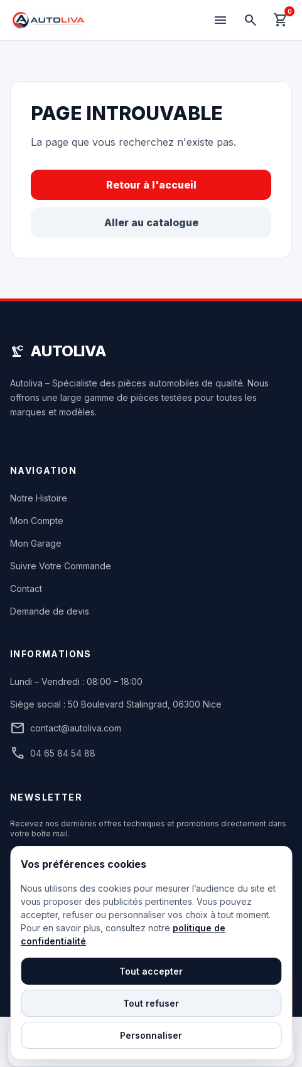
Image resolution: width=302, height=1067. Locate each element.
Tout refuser (151, 1003)
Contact (26, 588)
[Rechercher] (250, 20)
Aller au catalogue (151, 222)
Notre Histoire (38, 498)
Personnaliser (151, 1035)
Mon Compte (36, 520)
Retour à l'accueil (151, 184)
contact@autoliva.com (65, 728)
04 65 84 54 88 (52, 753)
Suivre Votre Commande (60, 566)
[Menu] (220, 20)
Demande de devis (49, 611)
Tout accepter (151, 971)
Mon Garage (36, 543)
